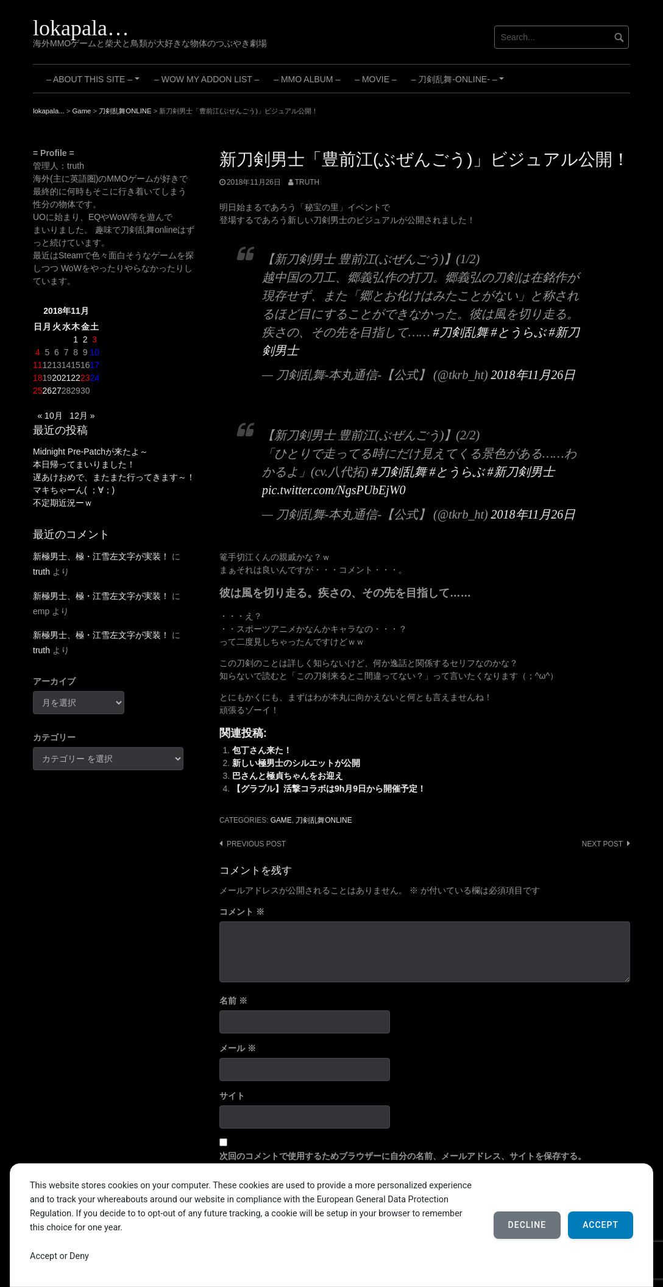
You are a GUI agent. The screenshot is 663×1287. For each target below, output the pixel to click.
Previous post (256, 844)
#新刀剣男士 (521, 471)
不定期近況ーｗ (63, 503)
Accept (601, 1225)
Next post (602, 844)
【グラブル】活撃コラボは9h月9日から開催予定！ (329, 788)
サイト (232, 1096)
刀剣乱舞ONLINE (324, 820)
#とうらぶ (518, 332)
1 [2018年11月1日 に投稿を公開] (75, 339)
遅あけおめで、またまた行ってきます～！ (114, 477)
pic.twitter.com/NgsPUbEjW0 (334, 490)
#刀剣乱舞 (460, 332)
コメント (241, 911)
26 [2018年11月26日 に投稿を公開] (47, 390)
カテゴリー (54, 737)
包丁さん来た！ (262, 750)
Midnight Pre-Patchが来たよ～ (90, 451)
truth (307, 182)
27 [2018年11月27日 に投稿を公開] (57, 390)
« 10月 (49, 415)
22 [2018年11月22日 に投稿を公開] (75, 378)
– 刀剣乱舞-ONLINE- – (459, 83)
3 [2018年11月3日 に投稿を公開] (94, 339)
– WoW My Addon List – (206, 79)
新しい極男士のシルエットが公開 (296, 763)
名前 (233, 1000)
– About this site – (94, 83)
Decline (527, 1225)
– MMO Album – (307, 79)
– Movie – (375, 79)
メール (237, 1048)
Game (281, 820)
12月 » (81, 415)
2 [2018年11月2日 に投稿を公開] (85, 339)
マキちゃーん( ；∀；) (74, 490)
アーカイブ (54, 681)
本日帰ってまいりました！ (84, 464)
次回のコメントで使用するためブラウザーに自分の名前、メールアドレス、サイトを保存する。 (402, 1156)
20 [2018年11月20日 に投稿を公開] (57, 378)
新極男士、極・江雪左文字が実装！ (101, 556)
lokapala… (81, 28)
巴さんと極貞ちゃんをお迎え (287, 776)
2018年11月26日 (533, 374)
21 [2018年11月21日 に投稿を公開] (66, 378)
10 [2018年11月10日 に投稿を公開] (94, 352)
